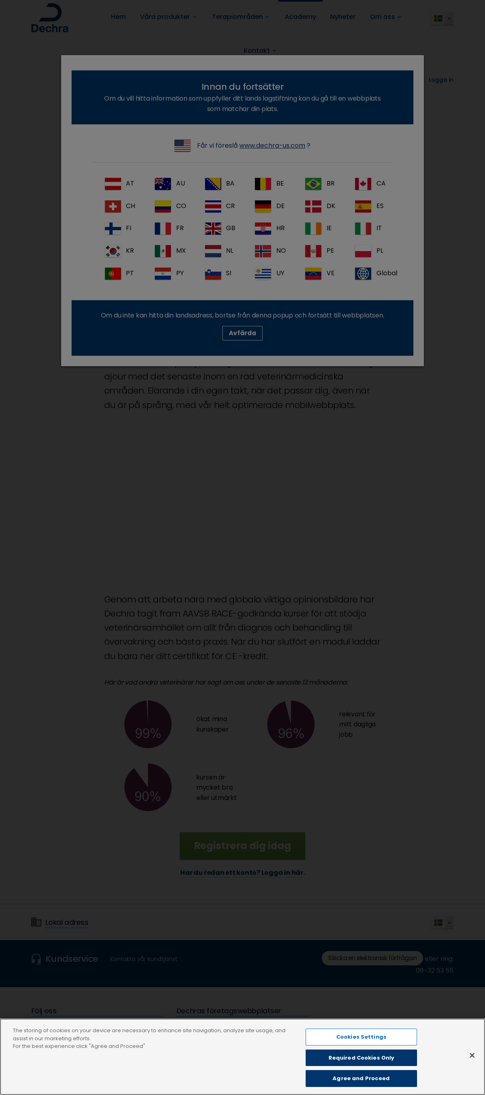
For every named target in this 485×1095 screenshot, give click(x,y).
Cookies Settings (361, 1037)
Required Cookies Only (362, 1058)
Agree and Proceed (361, 1079)
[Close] (472, 1056)
